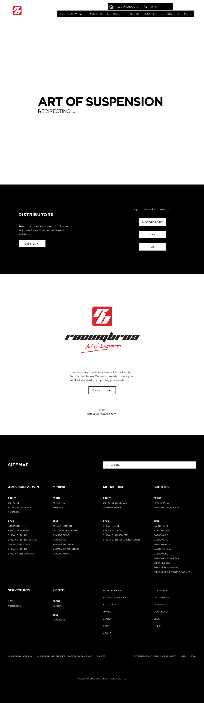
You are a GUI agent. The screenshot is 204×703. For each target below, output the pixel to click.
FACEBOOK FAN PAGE (80, 656)
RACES (106, 626)
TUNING (107, 611)
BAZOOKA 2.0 (161, 535)
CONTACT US (161, 604)
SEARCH (107, 618)
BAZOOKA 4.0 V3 (163, 549)
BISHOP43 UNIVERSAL (20, 507)
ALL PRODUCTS (111, 604)
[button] (72, 14)
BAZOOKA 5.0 (161, 553)
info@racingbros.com (101, 413)
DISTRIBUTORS (162, 597)
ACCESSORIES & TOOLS (115, 597)
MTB (183, 656)
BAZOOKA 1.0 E (162, 530)
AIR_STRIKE (59, 502)
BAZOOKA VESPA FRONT (167, 507)
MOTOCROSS (15, 606)
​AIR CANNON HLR (17, 526)
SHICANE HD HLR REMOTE (22, 539)
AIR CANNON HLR (62, 526)
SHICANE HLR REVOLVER (21, 553)
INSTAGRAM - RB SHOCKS (51, 656)
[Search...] (157, 6)
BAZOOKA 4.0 (161, 539)
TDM (193, 656)
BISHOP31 (58, 507)
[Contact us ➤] (102, 390)
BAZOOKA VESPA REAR (166, 558)
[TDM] (152, 247)
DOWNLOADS (161, 611)
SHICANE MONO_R (113, 530)
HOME (157, 626)
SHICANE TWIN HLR (63, 544)
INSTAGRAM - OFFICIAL (20, 656)
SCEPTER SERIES (112, 507)
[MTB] (152, 234)
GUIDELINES (160, 590)
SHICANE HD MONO (19, 544)
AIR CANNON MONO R (20, 530)
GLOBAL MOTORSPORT (163, 656)
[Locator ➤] (32, 243)
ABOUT (107, 633)
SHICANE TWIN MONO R (66, 549)
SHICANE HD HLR (17, 535)
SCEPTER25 (14, 512)
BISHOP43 (13, 502)
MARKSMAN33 (161, 502)
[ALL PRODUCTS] (128, 6)
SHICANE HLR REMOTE (115, 535)
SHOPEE (100, 656)
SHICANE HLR (60, 539)
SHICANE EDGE (61, 535)
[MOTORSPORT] (152, 222)
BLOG (157, 618)
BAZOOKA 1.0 (161, 526)
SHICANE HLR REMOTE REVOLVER (121, 539)
